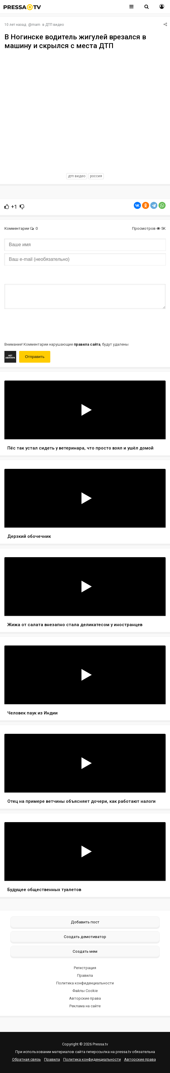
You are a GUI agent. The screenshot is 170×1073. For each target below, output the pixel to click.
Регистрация (85, 968)
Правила (85, 975)
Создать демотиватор (85, 936)
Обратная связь (26, 1059)
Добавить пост (85, 922)
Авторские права (85, 998)
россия (96, 176)
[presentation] (49, 324)
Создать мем (85, 951)
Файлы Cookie (85, 990)
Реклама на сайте (85, 1006)
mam (36, 25)
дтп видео (76, 176)
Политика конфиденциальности (85, 983)
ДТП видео (54, 25)
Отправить (34, 356)
